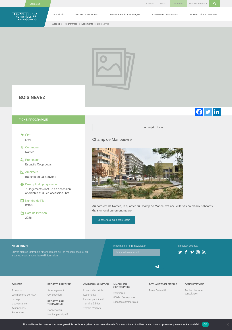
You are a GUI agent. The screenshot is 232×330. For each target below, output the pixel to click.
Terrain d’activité (92, 308)
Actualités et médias (204, 14)
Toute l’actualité (157, 290)
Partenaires (18, 312)
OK (205, 324)
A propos (17, 290)
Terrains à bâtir (91, 303)
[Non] (227, 324)
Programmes (70, 23)
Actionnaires (19, 308)
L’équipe (16, 299)
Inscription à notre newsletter (129, 245)
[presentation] (140, 263)
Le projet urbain (153, 127)
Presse (162, 3)
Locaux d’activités (93, 290)
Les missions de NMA (24, 294)
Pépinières (119, 293)
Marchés (178, 3)
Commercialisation (165, 14)
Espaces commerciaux (125, 301)
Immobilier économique (124, 14)
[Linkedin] (217, 112)
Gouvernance (19, 303)
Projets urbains (87, 14)
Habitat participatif (57, 314)
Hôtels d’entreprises (124, 297)
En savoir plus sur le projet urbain (114, 220)
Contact (150, 3)
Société (58, 14)
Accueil (56, 23)
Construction (54, 294)
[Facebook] (199, 112)
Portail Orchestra (198, 3)
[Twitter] (208, 112)
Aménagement (55, 290)
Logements (87, 23)
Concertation (54, 310)
